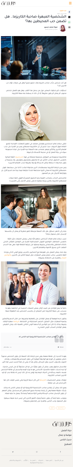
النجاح (52, 408)
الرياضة (16, 322)
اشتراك (40, 460)
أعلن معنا (49, 460)
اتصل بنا (33, 460)
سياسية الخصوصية (36, 463)
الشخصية (19, 157)
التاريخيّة (43, 380)
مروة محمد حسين (51, 27)
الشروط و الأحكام (15, 460)
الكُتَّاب (25, 460)
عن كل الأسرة (59, 460)
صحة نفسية (61, 408)
